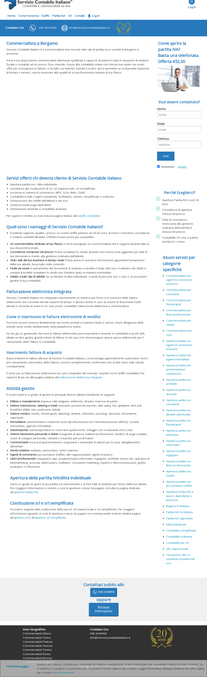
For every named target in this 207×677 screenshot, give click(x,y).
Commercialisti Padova (37, 641)
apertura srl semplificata (50, 517)
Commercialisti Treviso (37, 650)
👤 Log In (94, 16)
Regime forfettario (178, 506)
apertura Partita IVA (26, 492)
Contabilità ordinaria (179, 536)
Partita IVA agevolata (179, 518)
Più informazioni (63, 672)
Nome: (161, 109)
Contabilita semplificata (181, 530)
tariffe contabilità (89, 216)
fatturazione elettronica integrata (81, 377)
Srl (70, 16)
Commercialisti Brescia (37, 658)
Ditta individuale (176, 524)
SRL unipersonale (177, 549)
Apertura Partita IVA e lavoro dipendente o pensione (179, 496)
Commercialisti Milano (37, 633)
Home (11, 16)
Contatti (79, 16)
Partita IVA (58, 16)
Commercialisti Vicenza (37, 646)
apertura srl (21, 517)
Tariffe (45, 16)
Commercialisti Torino (37, 637)
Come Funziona (28, 16)
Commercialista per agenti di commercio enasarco (179, 280)
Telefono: (163, 139)
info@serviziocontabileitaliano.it (110, 637)
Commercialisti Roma (36, 654)
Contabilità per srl (177, 543)
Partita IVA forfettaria (179, 512)
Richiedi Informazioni (103, 609)
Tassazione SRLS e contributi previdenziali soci (180, 559)
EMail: (161, 124)
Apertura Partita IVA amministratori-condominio (178, 369)
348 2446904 (103, 592)
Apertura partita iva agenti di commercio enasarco (179, 345)
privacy (182, 167)
